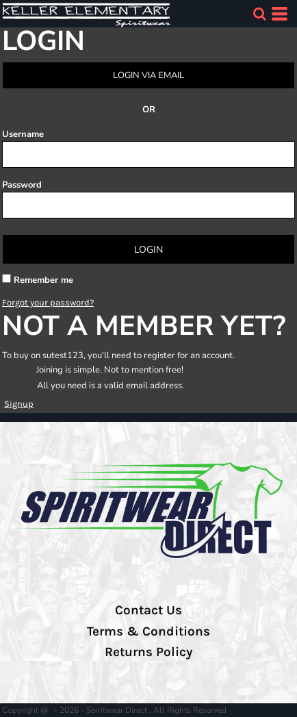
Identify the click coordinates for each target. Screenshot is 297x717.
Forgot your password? (48, 302)
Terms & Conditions (148, 631)
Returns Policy (148, 651)
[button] (259, 14)
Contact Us (148, 610)
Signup (19, 404)
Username (23, 134)
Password (22, 185)
